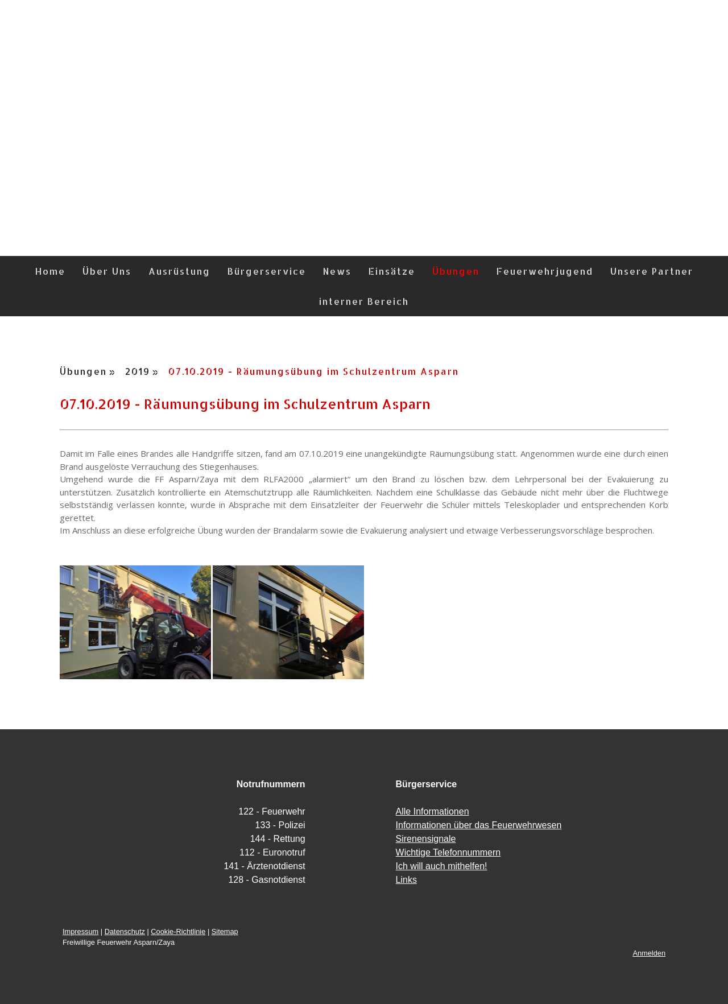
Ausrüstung (179, 271)
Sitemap (225, 931)
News (337, 271)
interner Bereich (364, 301)
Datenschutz (125, 931)
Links (406, 880)
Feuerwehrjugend (545, 271)
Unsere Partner (651, 271)
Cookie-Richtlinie (178, 931)
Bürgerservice (267, 271)
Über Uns (106, 271)
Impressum (80, 931)
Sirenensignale (426, 839)
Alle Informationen (432, 811)
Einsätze (392, 271)
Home (50, 271)
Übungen (455, 271)
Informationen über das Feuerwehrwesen (479, 825)
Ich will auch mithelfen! (441, 866)
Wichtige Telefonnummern (448, 852)
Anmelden (648, 953)
